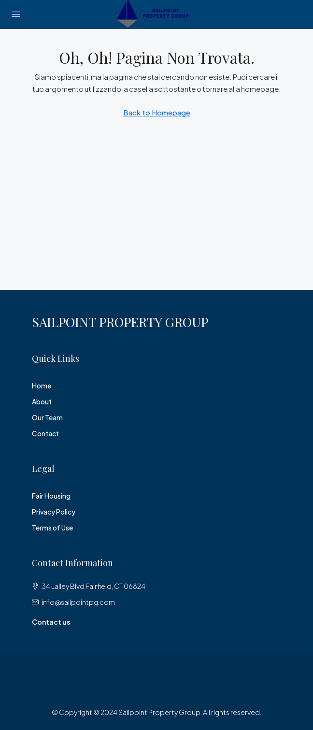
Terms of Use (52, 527)
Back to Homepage (156, 112)
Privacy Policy (53, 511)
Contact (45, 433)
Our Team (47, 417)
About (42, 401)
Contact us (51, 621)
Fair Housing (51, 495)
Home (41, 385)
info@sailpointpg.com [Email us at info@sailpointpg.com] (78, 602)
